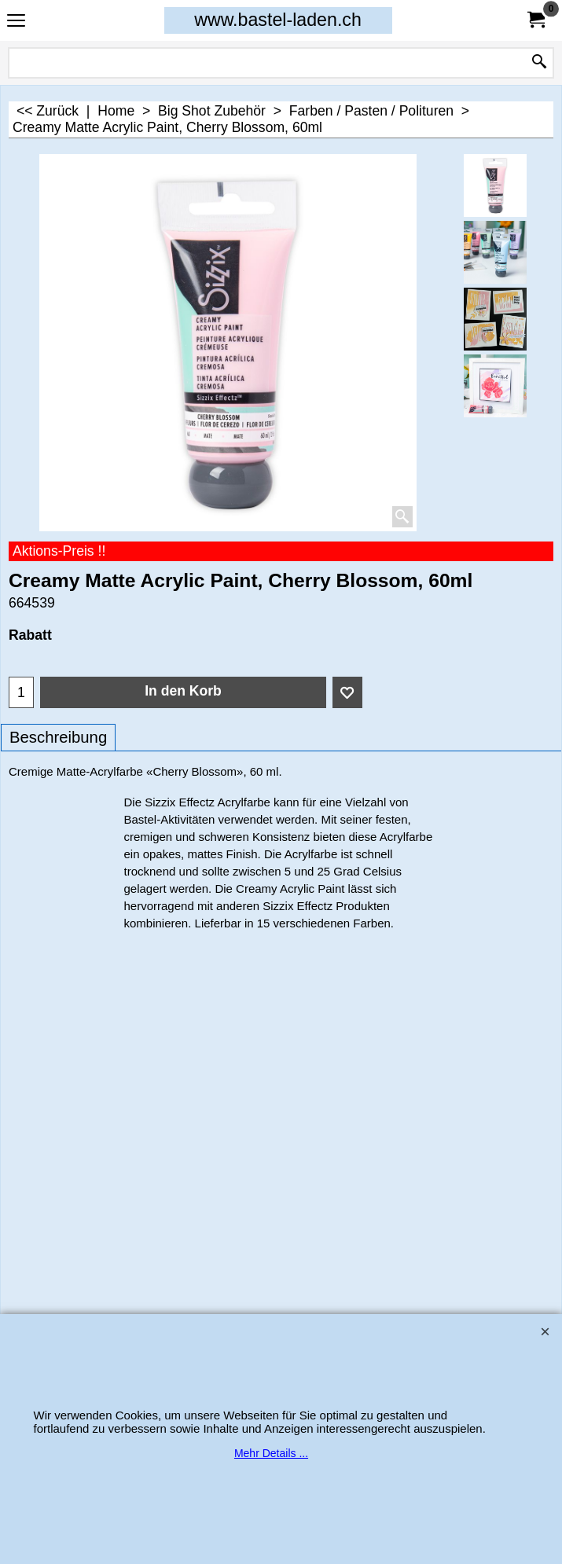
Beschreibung (58, 737)
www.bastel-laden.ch (278, 19)
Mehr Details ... (271, 1453)
